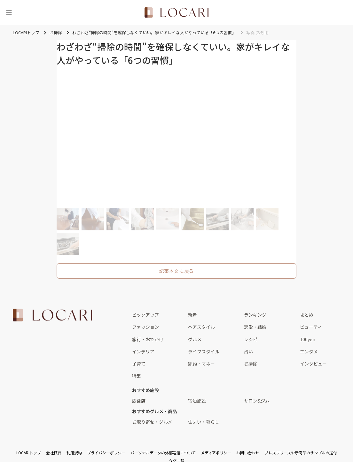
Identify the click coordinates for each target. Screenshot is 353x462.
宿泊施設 (197, 400)
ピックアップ (145, 315)
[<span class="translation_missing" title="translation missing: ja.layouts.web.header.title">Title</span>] (176, 12)
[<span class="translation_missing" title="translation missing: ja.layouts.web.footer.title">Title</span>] (52, 315)
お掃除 (250, 363)
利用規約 (74, 452)
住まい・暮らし (203, 422)
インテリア (143, 351)
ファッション (145, 327)
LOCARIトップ (28, 452)
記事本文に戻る (176, 270)
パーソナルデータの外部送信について (163, 452)
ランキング (255, 315)
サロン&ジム (257, 400)
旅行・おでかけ (147, 339)
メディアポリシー (216, 452)
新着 (192, 315)
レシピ (250, 339)
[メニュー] (9, 12)
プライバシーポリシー (106, 452)
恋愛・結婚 (255, 327)
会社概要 (53, 452)
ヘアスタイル (201, 327)
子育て (138, 363)
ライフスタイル (203, 351)
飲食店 (138, 400)
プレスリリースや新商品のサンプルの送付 (300, 452)
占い (248, 351)
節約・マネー (201, 363)
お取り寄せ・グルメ (152, 422)
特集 (136, 376)
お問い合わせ (247, 452)
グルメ (194, 339)
